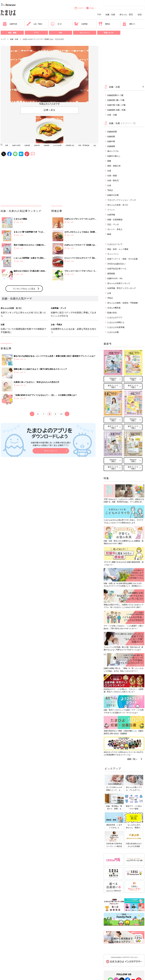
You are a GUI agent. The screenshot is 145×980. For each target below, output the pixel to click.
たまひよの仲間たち (115, 322)
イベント (111, 209)
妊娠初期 (27, 145)
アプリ (36, 32)
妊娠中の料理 (16, 145)
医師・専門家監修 (83, 145)
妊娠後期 (46, 145)
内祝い (90, 8)
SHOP (78, 8)
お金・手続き (34, 24)
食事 (6, 145)
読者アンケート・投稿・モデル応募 (122, 259)
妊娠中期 (37, 145)
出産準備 (80, 24)
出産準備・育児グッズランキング (121, 288)
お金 (109, 185)
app (95, 145)
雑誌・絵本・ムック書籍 (117, 249)
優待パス (128, 24)
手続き (110, 190)
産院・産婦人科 (114, 165)
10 (61, 414)
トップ (3, 39)
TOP (99, 14)
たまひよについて (115, 244)
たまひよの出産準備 (115, 327)
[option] (49, 75)
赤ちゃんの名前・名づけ (117, 205)
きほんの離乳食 (114, 307)
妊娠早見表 (10, 24)
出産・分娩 (112, 114)
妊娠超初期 (112, 131)
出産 (109, 170)
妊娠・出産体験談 (115, 219)
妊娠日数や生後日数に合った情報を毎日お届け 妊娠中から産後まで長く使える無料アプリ (51, 444)
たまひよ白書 (113, 332)
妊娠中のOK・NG (114, 278)
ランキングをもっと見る (24, 288)
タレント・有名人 (115, 229)
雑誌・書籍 (12, 32)
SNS (60, 32)
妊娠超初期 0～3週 (115, 95)
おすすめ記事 (57, 145)
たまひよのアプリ (115, 317)
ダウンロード (50, 450)
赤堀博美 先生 (70, 145)
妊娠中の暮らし (114, 156)
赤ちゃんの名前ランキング (118, 283)
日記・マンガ (113, 224)
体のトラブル (113, 151)
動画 (109, 234)
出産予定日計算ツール (116, 268)
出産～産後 (112, 175)
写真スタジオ (109, 32)
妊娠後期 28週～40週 (116, 110)
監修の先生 (112, 312)
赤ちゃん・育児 (126, 14)
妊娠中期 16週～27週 (116, 105)
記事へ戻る (49, 109)
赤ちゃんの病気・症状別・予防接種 (122, 302)
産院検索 (111, 273)
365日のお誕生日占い (116, 263)
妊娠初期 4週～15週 (115, 100)
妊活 (140, 14)
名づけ (56, 24)
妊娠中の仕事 (113, 195)
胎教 (109, 161)
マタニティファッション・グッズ (121, 200)
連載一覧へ (132, 759)
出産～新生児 (113, 180)
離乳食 (104, 24)
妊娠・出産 (110, 14)
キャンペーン (84, 32)
